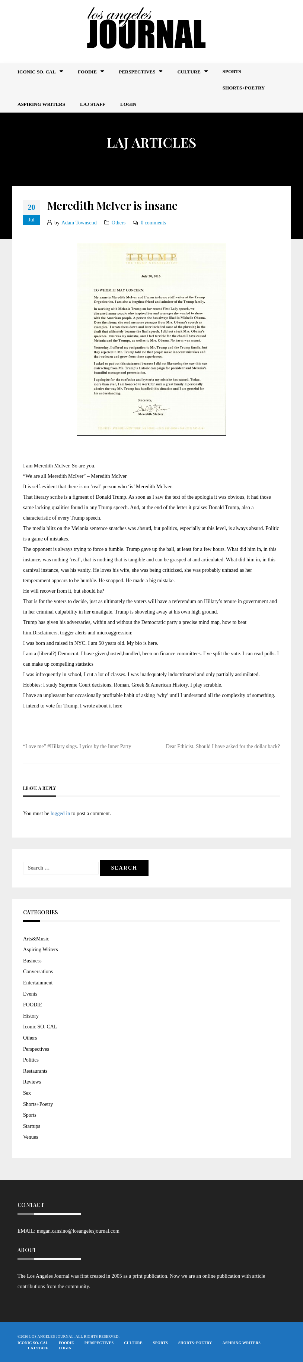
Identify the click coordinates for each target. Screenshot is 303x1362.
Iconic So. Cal (36, 72)
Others (118, 223)
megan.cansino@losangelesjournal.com (78, 1231)
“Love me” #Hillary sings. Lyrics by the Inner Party (77, 746)
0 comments (153, 223)
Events (30, 994)
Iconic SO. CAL (40, 1027)
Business (32, 961)
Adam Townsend (79, 223)
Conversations (38, 971)
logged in (60, 813)
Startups (31, 1126)
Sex (27, 1093)
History (31, 1016)
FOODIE (87, 72)
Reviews (32, 1082)
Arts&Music (36, 939)
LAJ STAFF (92, 104)
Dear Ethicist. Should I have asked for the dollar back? (223, 746)
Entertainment (37, 983)
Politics (31, 1060)
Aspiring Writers (41, 104)
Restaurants (35, 1071)
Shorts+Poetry (244, 88)
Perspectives (137, 72)
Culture (188, 72)
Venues (30, 1137)
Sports (232, 71)
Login (128, 104)
